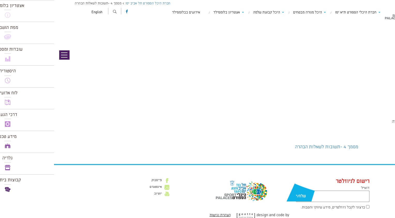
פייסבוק (102, 180)
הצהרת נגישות (166, 215)
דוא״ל (311, 188)
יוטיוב (104, 193)
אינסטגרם (102, 187)
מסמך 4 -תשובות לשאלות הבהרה (272, 147)
